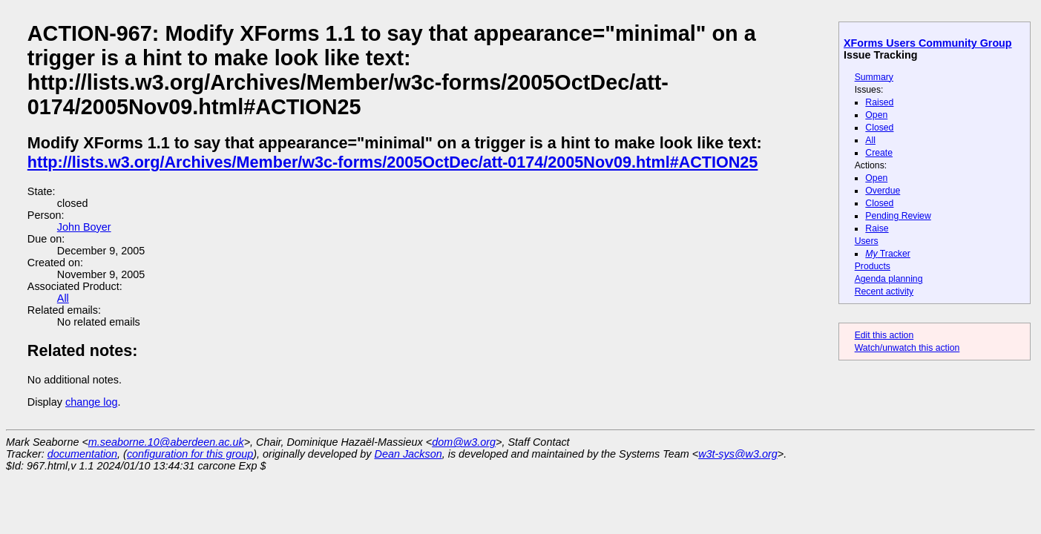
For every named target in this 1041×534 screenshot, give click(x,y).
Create (879, 153)
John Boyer (84, 227)
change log (91, 402)
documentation (82, 454)
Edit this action (884, 335)
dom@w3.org (464, 442)
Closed (879, 127)
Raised (879, 102)
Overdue (882, 190)
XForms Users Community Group (928, 43)
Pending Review (897, 216)
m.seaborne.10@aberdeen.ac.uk (166, 442)
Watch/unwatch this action (907, 348)
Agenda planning (889, 279)
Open (876, 115)
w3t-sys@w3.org (738, 454)
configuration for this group (190, 454)
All (870, 140)
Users (867, 241)
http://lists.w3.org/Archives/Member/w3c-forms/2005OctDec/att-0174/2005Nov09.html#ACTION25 (392, 162)
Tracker (887, 253)
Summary (874, 77)
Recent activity (884, 291)
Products (872, 266)
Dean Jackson (408, 454)
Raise (876, 228)
